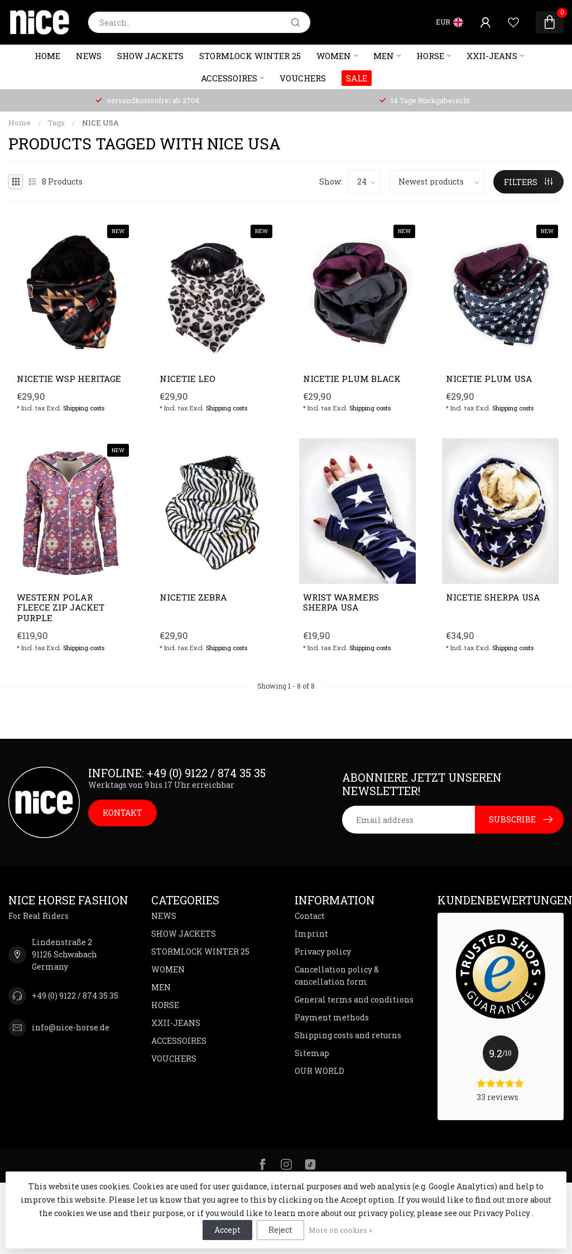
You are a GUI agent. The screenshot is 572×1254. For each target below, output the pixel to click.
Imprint (311, 933)
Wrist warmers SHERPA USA (341, 602)
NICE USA (100, 123)
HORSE (430, 55)
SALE (356, 78)
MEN (383, 55)
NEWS (89, 55)
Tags (56, 123)
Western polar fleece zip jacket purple (60, 607)
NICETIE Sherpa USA (493, 597)
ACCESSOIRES (229, 78)
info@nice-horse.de (70, 1027)
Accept (227, 1229)
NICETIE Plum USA (489, 379)
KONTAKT (122, 812)
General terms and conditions (354, 999)
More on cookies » (340, 1230)
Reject (280, 1229)
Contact (310, 916)
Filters (528, 182)
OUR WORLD (319, 1071)
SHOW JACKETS (150, 55)
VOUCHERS (303, 78)
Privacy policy (323, 951)
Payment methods (332, 1017)
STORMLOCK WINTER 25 (250, 55)
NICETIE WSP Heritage (69, 379)
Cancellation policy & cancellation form (337, 975)
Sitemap (312, 1053)
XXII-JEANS (492, 55)
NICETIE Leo (187, 379)
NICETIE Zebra (193, 597)
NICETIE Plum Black (352, 379)
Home (47, 55)
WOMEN (333, 55)
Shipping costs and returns (348, 1035)
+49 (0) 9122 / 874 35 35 (75, 995)
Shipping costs (83, 408)
